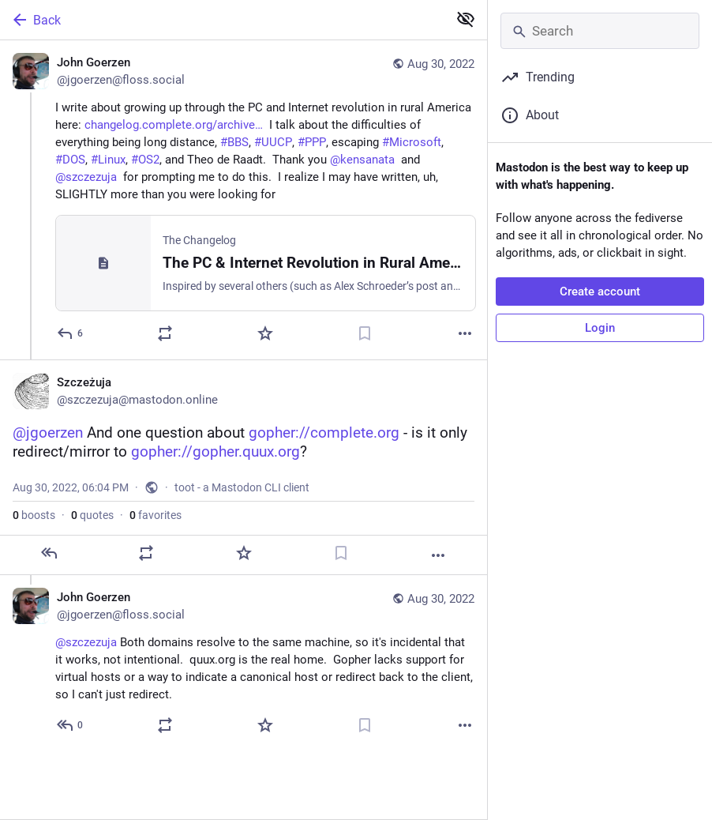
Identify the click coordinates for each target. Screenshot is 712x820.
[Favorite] (265, 333)
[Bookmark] (364, 333)
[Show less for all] (465, 19)
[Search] (599, 31)
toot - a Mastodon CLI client (241, 487)
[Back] (222, 19)
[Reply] (70, 333)
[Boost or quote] (165, 333)
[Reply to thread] (70, 725)
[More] (464, 333)
